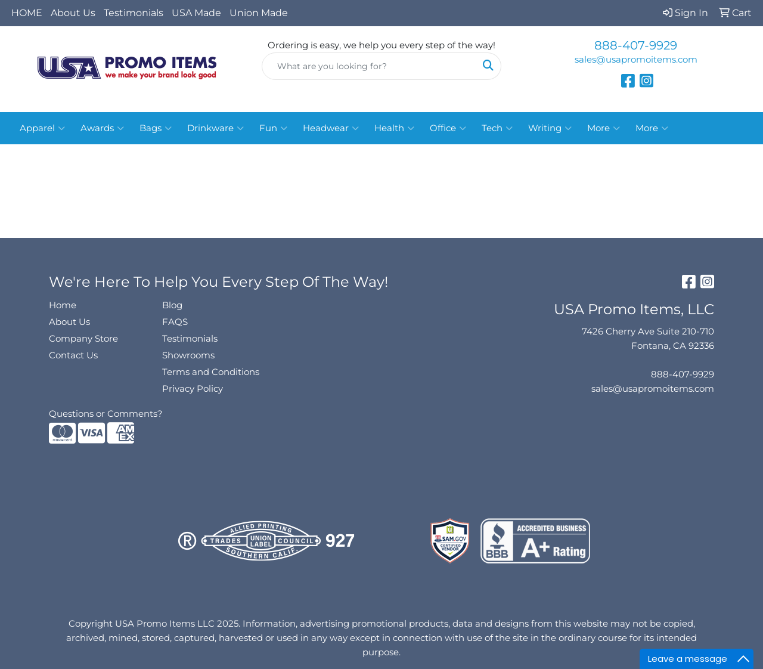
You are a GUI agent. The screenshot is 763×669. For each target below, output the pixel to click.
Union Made (258, 12)
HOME (26, 12)
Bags (155, 128)
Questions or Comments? (106, 413)
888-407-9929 (635, 45)
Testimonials (133, 12)
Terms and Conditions (210, 372)
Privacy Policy (192, 388)
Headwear (331, 128)
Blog (172, 305)
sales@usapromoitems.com (636, 59)
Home (62, 305)
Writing (550, 128)
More (603, 128)
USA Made (196, 12)
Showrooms (188, 355)
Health (394, 128)
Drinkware (215, 128)
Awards (102, 128)
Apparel (42, 128)
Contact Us (73, 355)
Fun (273, 128)
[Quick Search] (369, 66)
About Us (73, 12)
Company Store (83, 338)
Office (448, 128)
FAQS (175, 322)
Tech (497, 128)
